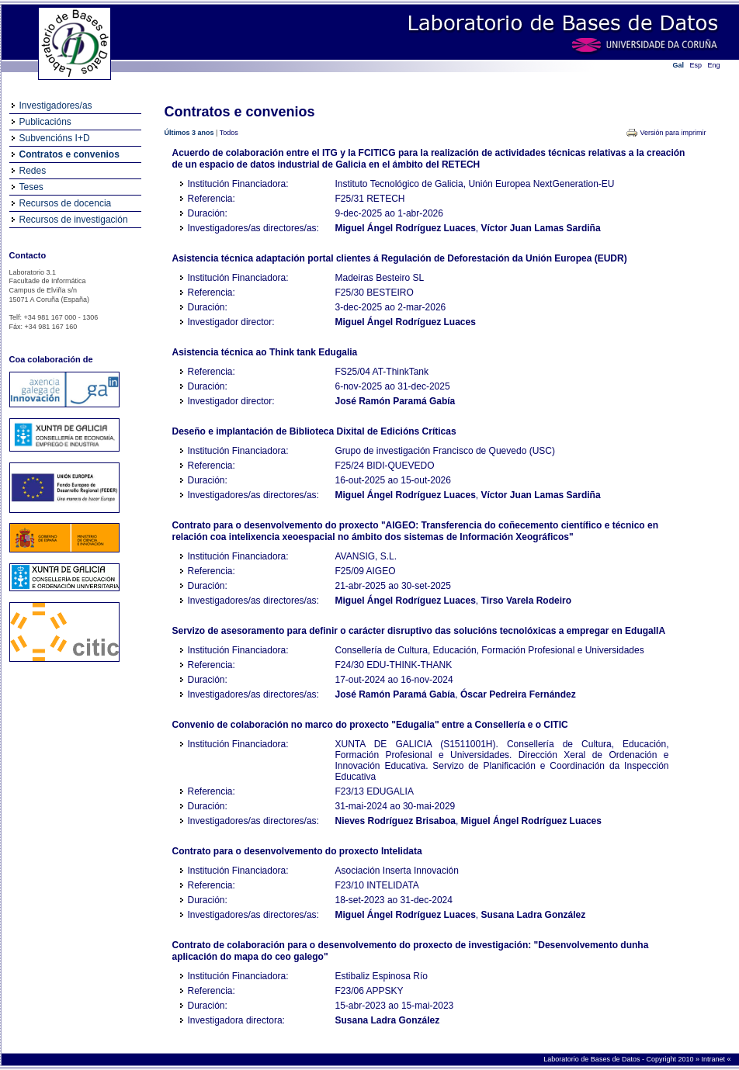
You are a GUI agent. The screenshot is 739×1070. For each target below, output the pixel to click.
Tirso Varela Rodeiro (526, 600)
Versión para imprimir (673, 133)
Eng (714, 65)
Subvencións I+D (54, 138)
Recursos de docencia (65, 203)
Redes (33, 170)
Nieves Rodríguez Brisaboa (395, 820)
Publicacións (45, 121)
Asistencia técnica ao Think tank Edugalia (265, 352)
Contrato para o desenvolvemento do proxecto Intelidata (297, 851)
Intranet (714, 1059)
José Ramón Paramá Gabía (395, 401)
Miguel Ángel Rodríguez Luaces (405, 228)
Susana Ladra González (533, 914)
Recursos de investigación (73, 219)
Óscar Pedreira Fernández (518, 694)
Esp (696, 65)
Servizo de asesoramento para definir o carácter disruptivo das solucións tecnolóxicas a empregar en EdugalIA (419, 630)
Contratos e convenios (69, 154)
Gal (679, 65)
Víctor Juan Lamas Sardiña (541, 228)
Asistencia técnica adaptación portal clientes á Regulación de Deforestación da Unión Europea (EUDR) (399, 258)
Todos (229, 133)
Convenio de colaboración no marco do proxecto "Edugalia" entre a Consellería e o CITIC (370, 724)
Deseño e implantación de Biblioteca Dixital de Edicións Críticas (314, 431)
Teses (31, 187)
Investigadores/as (55, 105)
